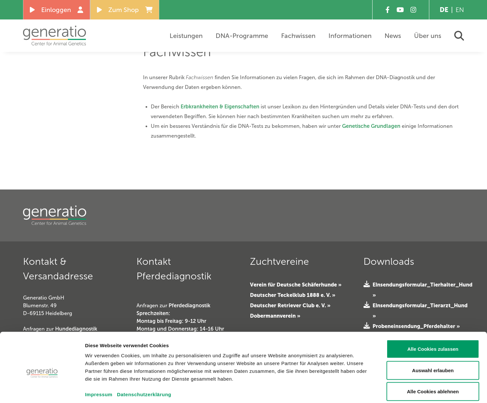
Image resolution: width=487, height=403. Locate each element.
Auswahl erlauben (433, 339)
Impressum (99, 363)
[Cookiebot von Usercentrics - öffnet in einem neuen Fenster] (42, 390)
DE (444, 9)
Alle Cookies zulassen (432, 318)
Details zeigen (368, 390)
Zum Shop (125, 9)
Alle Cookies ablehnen (433, 360)
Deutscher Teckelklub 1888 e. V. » (292, 295)
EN (460, 9)
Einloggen (56, 9)
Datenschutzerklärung (144, 363)
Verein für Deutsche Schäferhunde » (295, 284)
